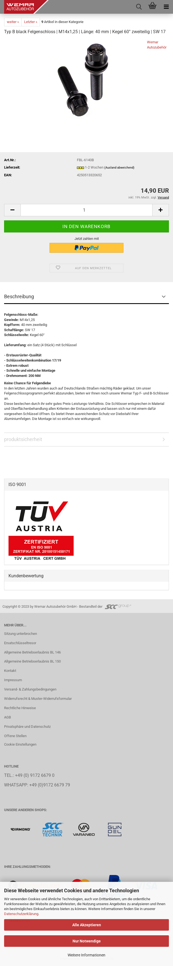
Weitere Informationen (86, 955)
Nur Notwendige (87, 941)
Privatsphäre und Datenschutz (27, 726)
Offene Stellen (15, 736)
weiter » (13, 22)
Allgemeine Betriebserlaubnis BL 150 (32, 661)
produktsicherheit (23, 439)
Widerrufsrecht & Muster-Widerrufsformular (38, 699)
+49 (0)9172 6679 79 (49, 785)
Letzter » (30, 22)
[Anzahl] (86, 210)
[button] (12, 210)
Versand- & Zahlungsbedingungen (30, 689)
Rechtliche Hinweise (20, 708)
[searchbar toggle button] (139, 7)
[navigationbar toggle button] (166, 7)
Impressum (13, 680)
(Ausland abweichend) (119, 167)
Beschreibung (19, 296)
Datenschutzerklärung (21, 914)
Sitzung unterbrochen (20, 634)
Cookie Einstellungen (20, 744)
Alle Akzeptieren (86, 925)
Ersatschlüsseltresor (20, 643)
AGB (7, 717)
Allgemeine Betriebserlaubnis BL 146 (32, 652)
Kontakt (10, 671)
